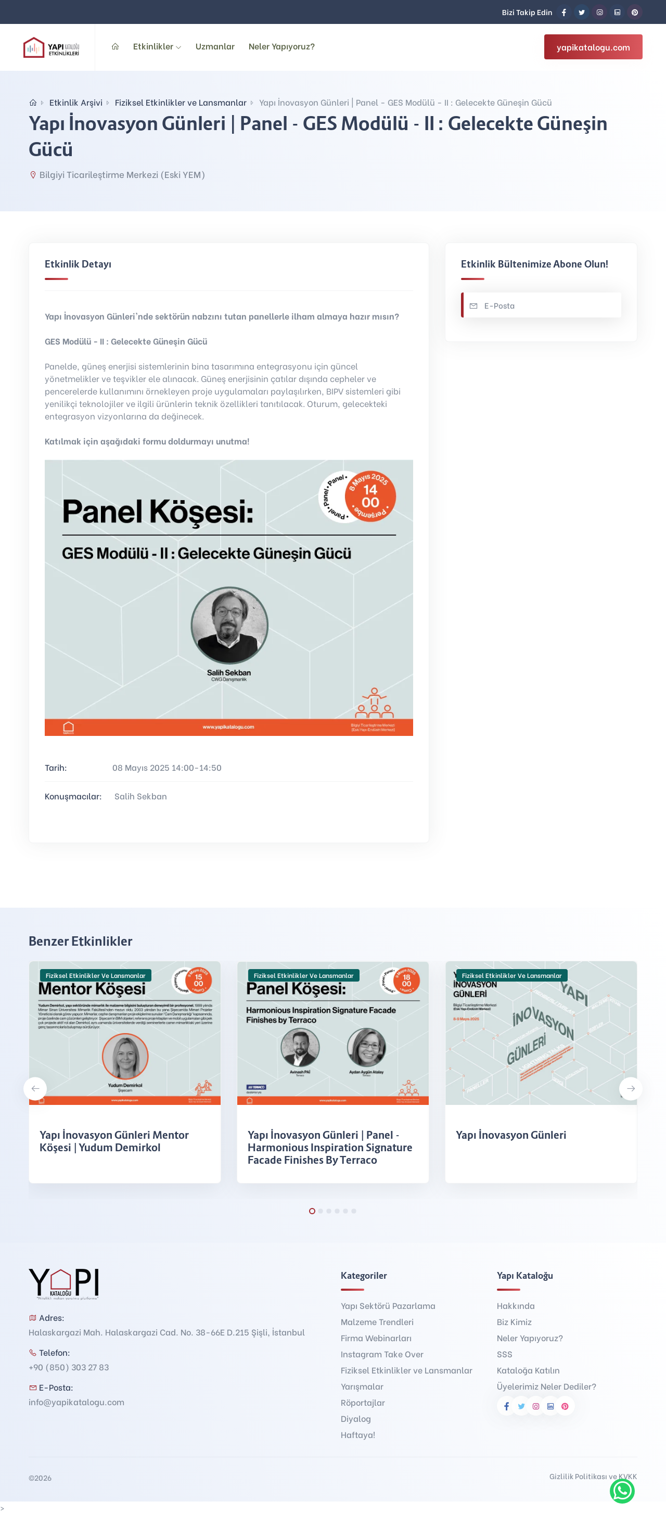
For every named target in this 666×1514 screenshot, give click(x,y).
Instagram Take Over (382, 1353)
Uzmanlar (215, 46)
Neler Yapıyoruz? (282, 46)
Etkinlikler (157, 46)
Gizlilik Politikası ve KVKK (593, 1475)
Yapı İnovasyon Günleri (511, 1135)
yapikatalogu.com (593, 47)
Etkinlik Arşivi (76, 102)
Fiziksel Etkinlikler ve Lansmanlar (181, 102)
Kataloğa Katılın (528, 1370)
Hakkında (516, 1305)
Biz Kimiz (514, 1321)
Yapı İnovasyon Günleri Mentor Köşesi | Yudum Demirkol (114, 1141)
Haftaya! (358, 1434)
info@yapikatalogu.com (76, 1401)
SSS (505, 1353)
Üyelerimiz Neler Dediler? (546, 1386)
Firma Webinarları (376, 1337)
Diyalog (356, 1418)
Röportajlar (363, 1402)
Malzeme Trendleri (377, 1321)
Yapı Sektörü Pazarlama (388, 1305)
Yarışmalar (362, 1386)
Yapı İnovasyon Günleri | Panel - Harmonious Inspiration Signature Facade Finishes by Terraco (330, 1147)
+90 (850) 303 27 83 (69, 1366)
